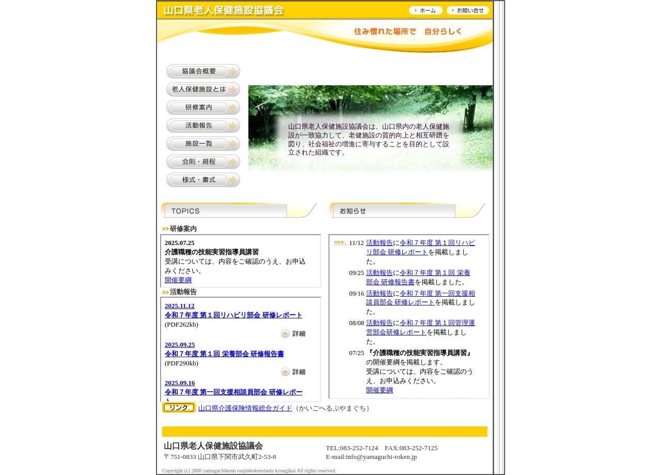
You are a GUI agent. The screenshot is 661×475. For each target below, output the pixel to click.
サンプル (240, 261)
